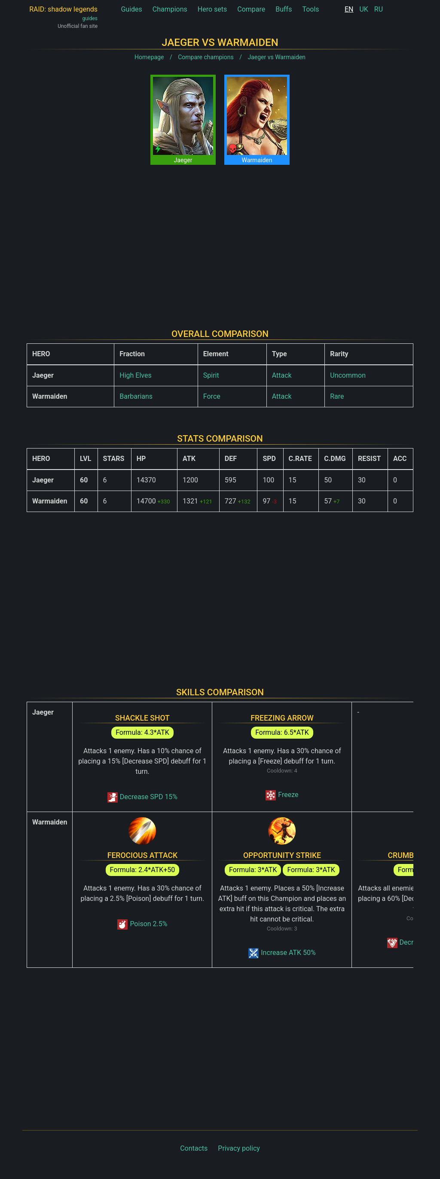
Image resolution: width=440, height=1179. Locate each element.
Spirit (211, 375)
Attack (282, 375)
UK (363, 9)
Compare (251, 9)
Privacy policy (239, 1148)
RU (378, 9)
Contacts (194, 1148)
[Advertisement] (220, 240)
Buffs (283, 9)
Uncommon (348, 375)
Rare (337, 396)
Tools (310, 9)
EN (349, 9)
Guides (131, 9)
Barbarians (136, 396)
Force (211, 396)
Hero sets (212, 9)
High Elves (135, 375)
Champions (170, 9)
